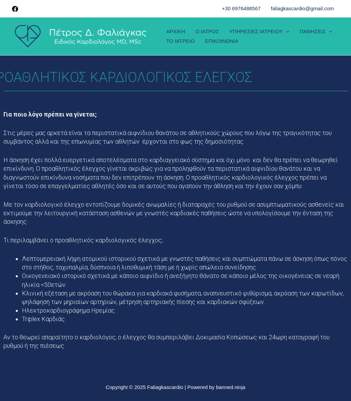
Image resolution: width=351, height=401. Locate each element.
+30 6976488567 (241, 8)
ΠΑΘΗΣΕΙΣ (316, 31)
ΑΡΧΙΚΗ (175, 31)
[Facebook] (15, 9)
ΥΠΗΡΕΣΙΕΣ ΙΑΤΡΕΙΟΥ (259, 31)
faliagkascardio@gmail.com (302, 8)
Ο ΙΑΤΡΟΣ (207, 31)
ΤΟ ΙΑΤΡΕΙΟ (180, 41)
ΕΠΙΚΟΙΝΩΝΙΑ (221, 41)
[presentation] (286, 31)
